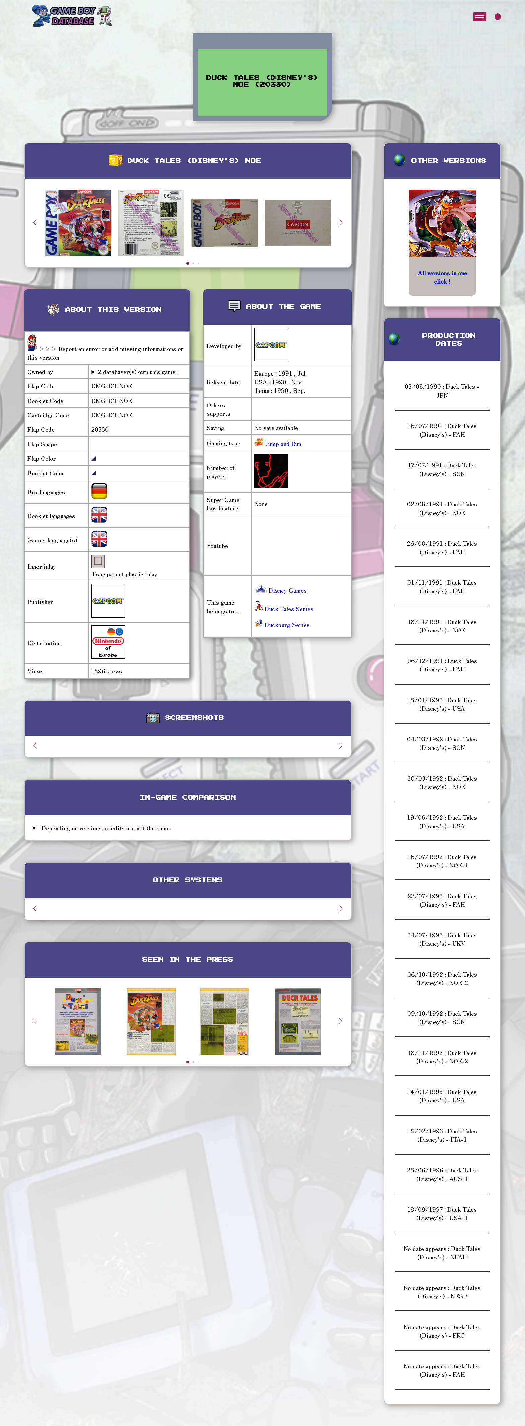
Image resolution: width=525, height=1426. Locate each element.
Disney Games (280, 590)
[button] (341, 222)
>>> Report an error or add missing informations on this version (105, 352)
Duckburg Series (282, 624)
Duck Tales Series (283, 608)
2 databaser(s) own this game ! (138, 371)
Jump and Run (282, 443)
